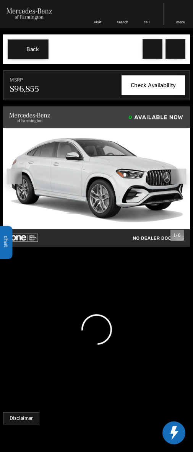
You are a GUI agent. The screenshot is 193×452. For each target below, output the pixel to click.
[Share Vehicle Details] (175, 49)
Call (147, 22)
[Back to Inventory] (28, 49)
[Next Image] (178, 176)
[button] (97, 14)
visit (98, 22)
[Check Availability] (153, 85)
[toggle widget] (173, 432)
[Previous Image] (14, 176)
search (122, 22)
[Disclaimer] (21, 418)
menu (180, 22)
